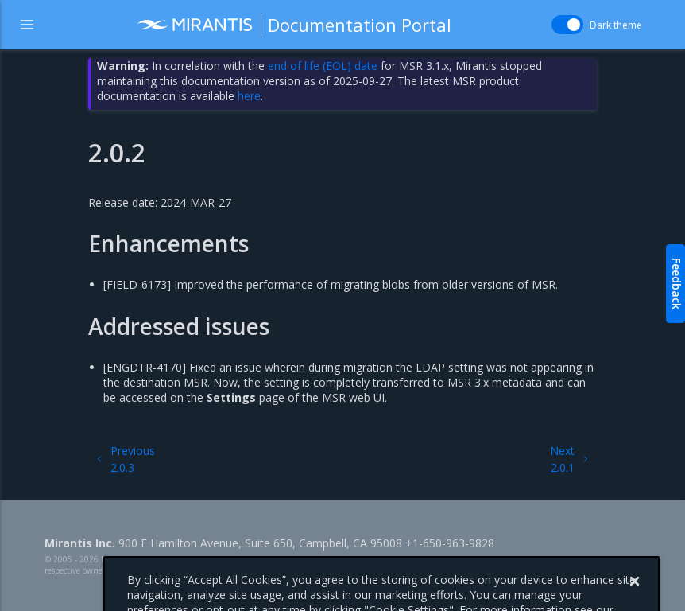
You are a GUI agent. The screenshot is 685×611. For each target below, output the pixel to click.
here (249, 95)
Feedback (676, 283)
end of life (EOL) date (322, 65)
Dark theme (616, 25)
